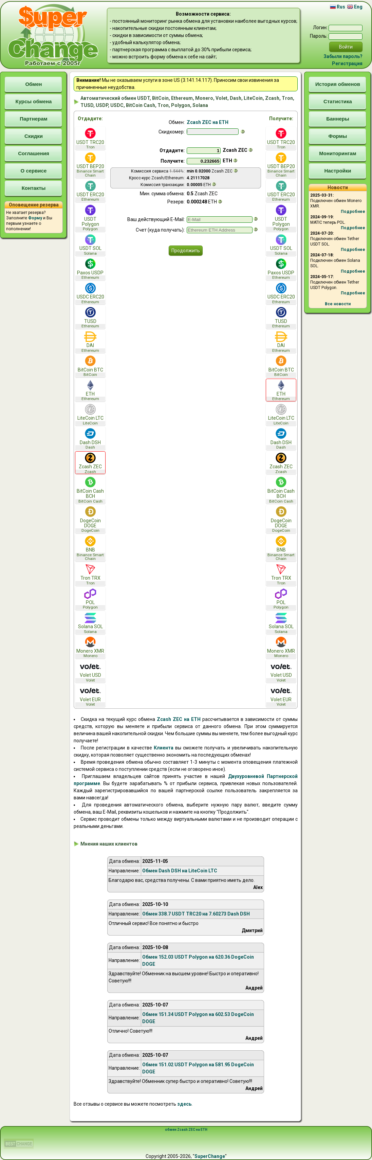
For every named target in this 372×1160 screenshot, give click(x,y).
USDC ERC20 (90, 293)
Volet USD (90, 672)
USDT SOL (90, 245)
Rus (337, 7)
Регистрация (347, 63)
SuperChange (209, 1156)
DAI (90, 342)
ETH (90, 390)
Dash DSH (90, 439)
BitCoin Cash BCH (90, 490)
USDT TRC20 (90, 138)
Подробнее (353, 211)
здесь (184, 1104)
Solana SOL (90, 623)
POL (90, 599)
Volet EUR (90, 696)
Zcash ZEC (90, 463)
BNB (90, 548)
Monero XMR (90, 647)
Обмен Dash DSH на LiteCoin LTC (179, 870)
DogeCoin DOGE (90, 519)
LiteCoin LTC (90, 414)
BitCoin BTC (90, 366)
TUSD (90, 317)
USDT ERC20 (90, 191)
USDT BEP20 (90, 165)
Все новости (338, 304)
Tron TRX (90, 574)
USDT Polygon (90, 218)
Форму (35, 218)
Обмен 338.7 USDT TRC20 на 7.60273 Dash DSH (196, 914)
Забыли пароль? (342, 56)
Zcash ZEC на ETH (207, 122)
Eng (354, 7)
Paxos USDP (90, 269)
